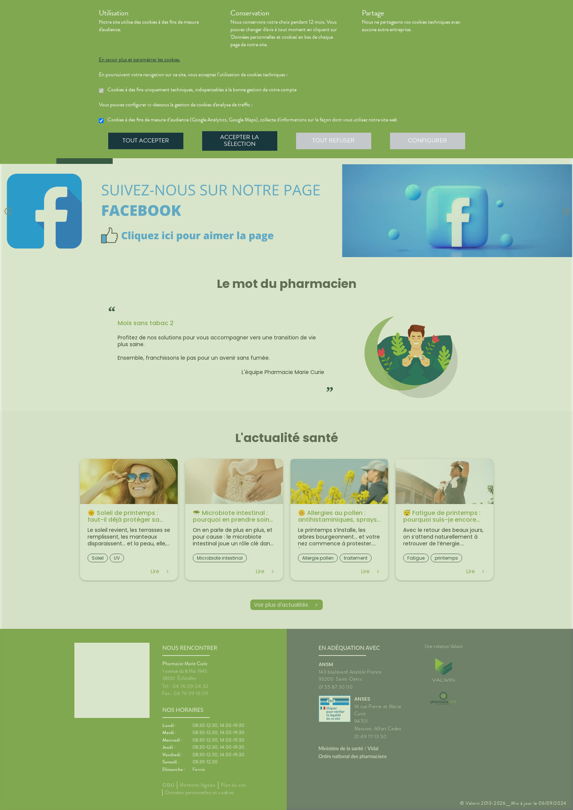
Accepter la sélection (239, 140)
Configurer (427, 140)
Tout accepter (145, 140)
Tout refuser (333, 140)
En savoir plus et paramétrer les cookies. (139, 60)
